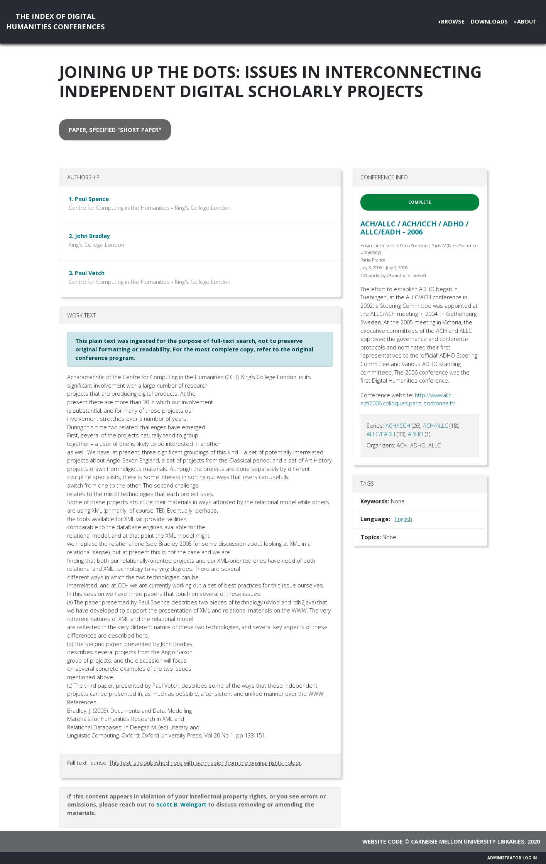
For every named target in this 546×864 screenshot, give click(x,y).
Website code (382, 841)
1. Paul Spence (89, 198)
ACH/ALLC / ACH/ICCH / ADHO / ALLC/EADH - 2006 (414, 228)
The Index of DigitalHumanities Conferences (55, 21)
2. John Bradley (89, 236)
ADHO (415, 434)
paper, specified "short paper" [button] (115, 129)
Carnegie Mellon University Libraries (467, 841)
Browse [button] (453, 21)
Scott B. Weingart (181, 804)
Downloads (489, 21)
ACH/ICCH (397, 425)
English (403, 519)
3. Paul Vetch (87, 273)
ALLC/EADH (381, 434)
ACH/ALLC (435, 425)
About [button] (527, 21)
